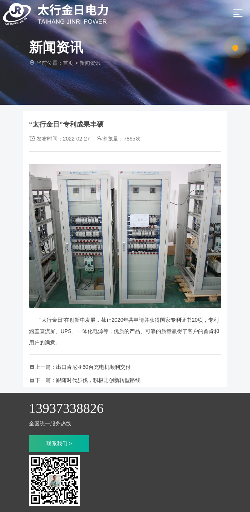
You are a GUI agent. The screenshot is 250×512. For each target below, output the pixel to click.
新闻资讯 (90, 63)
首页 (68, 63)
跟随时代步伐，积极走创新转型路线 (98, 380)
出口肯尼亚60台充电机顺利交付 (93, 367)
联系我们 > (59, 443)
